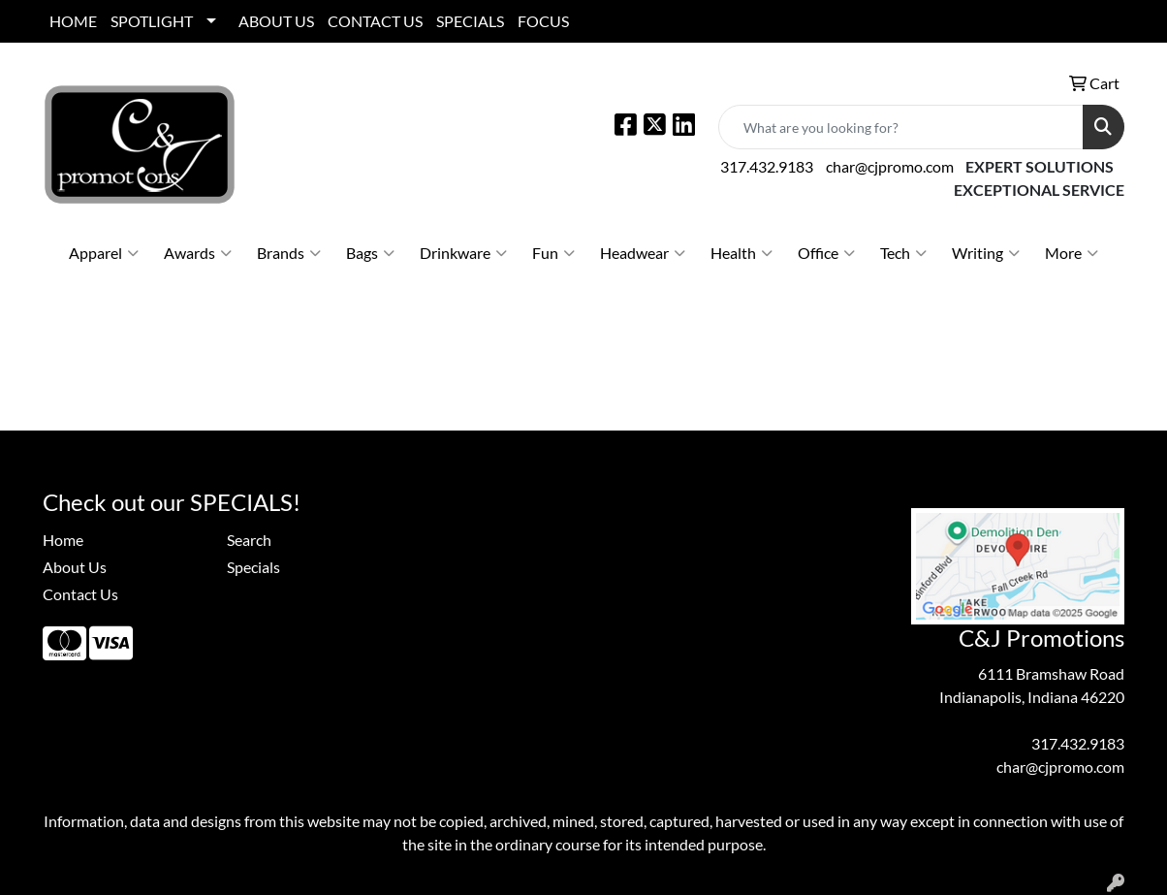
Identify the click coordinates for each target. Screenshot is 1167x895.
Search (249, 539)
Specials (253, 567)
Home (63, 539)
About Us (75, 567)
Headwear (642, 253)
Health (741, 253)
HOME (73, 21)
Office (826, 253)
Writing (986, 253)
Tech (903, 253)
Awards (198, 253)
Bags (370, 253)
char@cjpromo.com (890, 166)
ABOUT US (276, 21)
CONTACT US (375, 21)
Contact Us (80, 594)
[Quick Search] (901, 127)
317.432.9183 (766, 166)
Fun (553, 253)
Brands (289, 253)
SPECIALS (470, 21)
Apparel (104, 253)
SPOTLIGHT (151, 21)
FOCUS (543, 21)
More (1071, 253)
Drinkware (463, 253)
